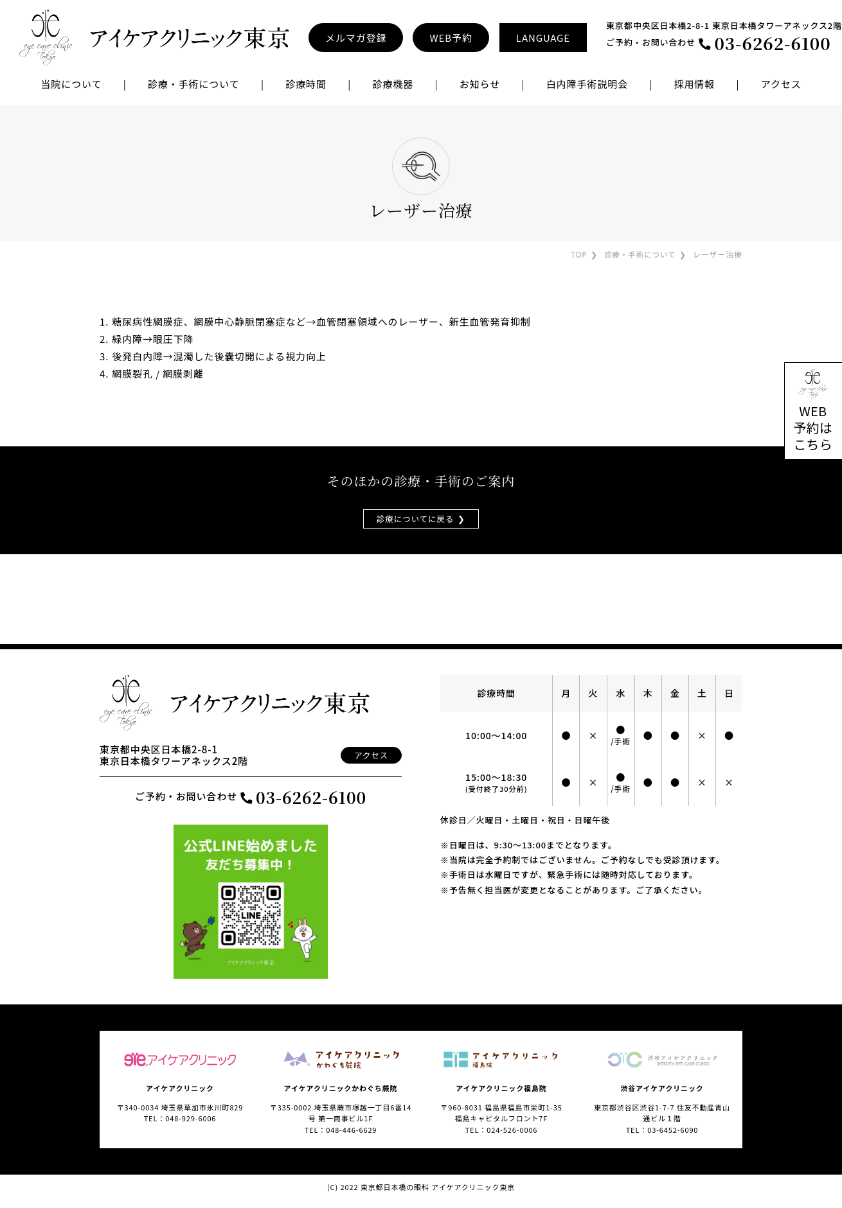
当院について (71, 84)
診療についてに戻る (415, 518)
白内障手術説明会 (587, 84)
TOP (576, 254)
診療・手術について (639, 254)
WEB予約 (450, 37)
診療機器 (392, 84)
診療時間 (306, 84)
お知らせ (480, 84)
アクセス (781, 84)
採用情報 (694, 84)
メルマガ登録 (355, 37)
